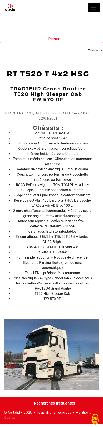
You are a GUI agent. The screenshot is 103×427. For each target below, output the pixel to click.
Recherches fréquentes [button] (54, 403)
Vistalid (14, 412)
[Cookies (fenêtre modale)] (95, 419)
